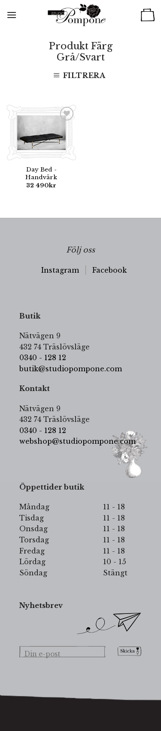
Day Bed (41, 173)
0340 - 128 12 (42, 357)
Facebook (109, 270)
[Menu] (11, 14)
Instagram (60, 270)
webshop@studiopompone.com (77, 441)
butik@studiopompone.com (70, 368)
